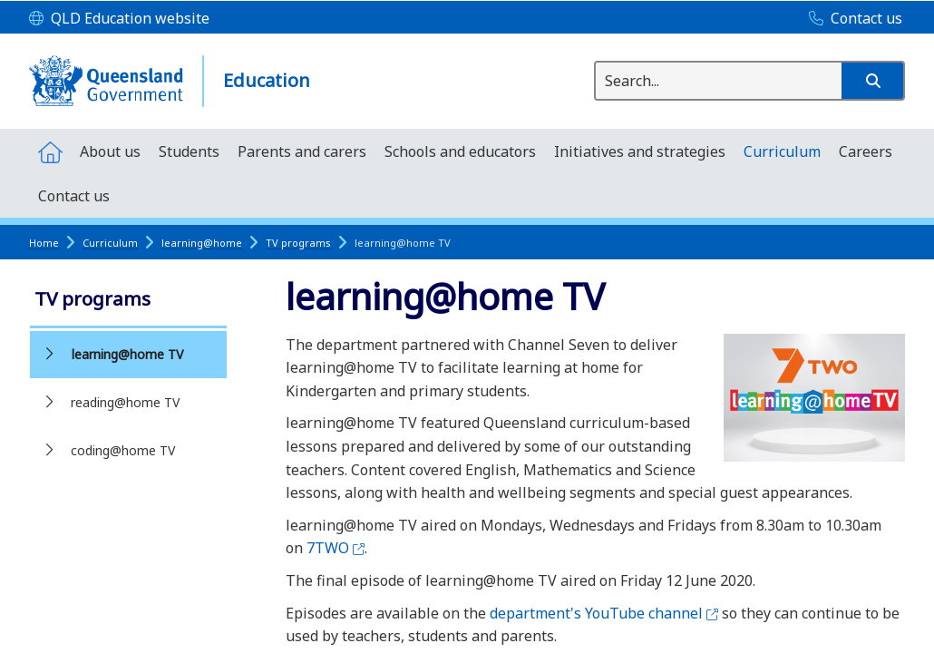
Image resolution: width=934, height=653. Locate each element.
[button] (872, 81)
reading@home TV (125, 402)
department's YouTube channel (604, 613)
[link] (128, 301)
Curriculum (110, 242)
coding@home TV (123, 450)
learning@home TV (127, 354)
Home (44, 242)
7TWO (335, 548)
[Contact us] (851, 19)
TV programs (298, 242)
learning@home (201, 242)
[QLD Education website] (119, 19)
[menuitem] (50, 151)
